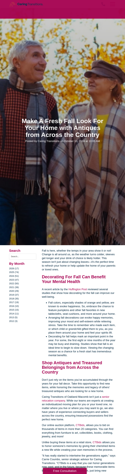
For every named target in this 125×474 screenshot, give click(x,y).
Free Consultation (64, 471)
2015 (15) (14, 310)
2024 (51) (14, 276)
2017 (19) (14, 302)
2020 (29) (14, 291)
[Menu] (112, 4)
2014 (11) (14, 313)
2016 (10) (14, 306)
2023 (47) (14, 280)
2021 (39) (14, 287)
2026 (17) (14, 268)
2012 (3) (13, 321)
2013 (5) (13, 317)
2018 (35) (14, 298)
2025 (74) (14, 272)
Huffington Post (78, 289)
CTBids (80, 425)
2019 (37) (14, 295)
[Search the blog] (22, 257)
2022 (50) (14, 283)
